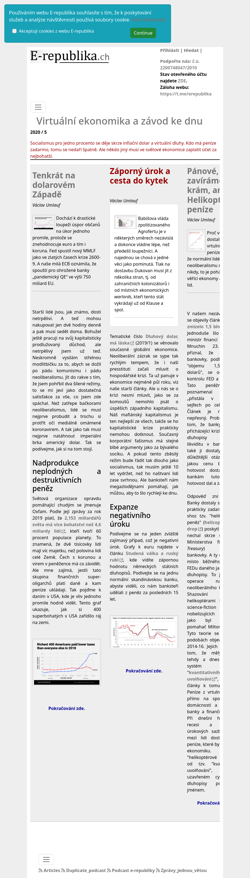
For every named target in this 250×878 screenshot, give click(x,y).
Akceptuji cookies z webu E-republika (56, 31)
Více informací (149, 19)
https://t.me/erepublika (186, 94)
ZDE (182, 81)
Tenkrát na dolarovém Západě (53, 185)
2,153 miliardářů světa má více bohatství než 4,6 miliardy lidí (66, 524)
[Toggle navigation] (38, 107)
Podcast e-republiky (131, 870)
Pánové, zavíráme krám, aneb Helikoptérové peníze (215, 190)
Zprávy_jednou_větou (181, 870)
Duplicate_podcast (84, 870)
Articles (50, 870)
